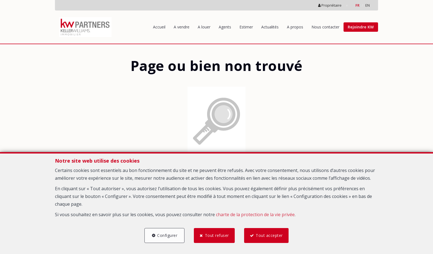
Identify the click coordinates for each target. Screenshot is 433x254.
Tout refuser (217, 235)
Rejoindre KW (361, 27)
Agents (225, 27)
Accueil (159, 27)
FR (357, 5)
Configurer (167, 235)
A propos (295, 27)
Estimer (246, 27)
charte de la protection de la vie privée (255, 214)
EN (367, 5)
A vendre (181, 27)
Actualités (270, 27)
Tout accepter (269, 235)
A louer (204, 27)
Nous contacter (325, 27)
